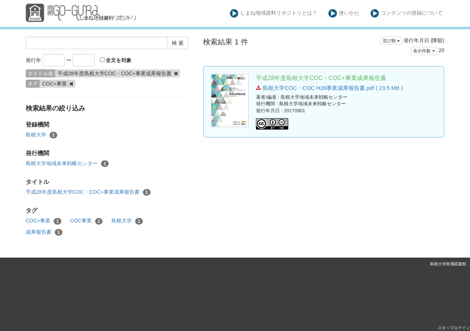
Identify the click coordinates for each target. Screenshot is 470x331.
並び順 (391, 40)
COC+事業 (43, 221)
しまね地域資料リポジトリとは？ (274, 13)
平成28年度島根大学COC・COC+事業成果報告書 (88, 192)
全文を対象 (116, 60)
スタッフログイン (454, 327)
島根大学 (41, 135)
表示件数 (424, 51)
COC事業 (86, 221)
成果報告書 (44, 232)
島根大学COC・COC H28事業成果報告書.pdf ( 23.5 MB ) (329, 88)
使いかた (343, 13)
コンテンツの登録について (406, 13)
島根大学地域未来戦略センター (67, 163)
